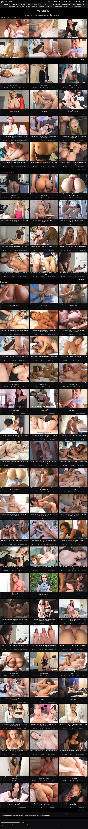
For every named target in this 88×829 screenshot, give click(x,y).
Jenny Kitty (52, 439)
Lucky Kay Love (19, 224)
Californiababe (77, 675)
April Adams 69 (83, 276)
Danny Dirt (24, 224)
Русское (30, 4)
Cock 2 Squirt (52, 166)
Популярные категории (9, 18)
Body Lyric (81, 807)
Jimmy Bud (24, 250)
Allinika (82, 140)
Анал (46, 4)
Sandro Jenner (82, 386)
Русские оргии (38, 4)
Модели (23, 4)
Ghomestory (22, 197)
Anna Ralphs (52, 386)
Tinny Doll (23, 780)
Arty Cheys (83, 491)
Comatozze (23, 360)
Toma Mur (81, 465)
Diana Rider (22, 597)
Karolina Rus (17, 544)
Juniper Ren (19, 728)
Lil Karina (52, 113)
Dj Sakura (20, 702)
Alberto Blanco (83, 675)
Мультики (71, 1)
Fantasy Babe (22, 386)
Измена (34, 6)
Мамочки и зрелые (25, 6)
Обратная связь (15, 822)
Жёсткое (41, 6)
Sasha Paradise (53, 780)
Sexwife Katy (81, 649)
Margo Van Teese (23, 544)
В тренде (3, 282)
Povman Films (24, 334)
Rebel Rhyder (77, 597)
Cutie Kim (23, 413)
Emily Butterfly (82, 250)
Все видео (57, 1)
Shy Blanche (81, 439)
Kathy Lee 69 (76, 276)
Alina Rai (47, 780)
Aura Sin (77, 413)
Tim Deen (52, 518)
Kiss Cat (48, 465)
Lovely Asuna (22, 807)
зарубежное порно (69, 814)
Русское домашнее (12, 6)
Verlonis (53, 623)
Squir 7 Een (52, 197)
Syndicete (81, 166)
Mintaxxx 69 (52, 360)
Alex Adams (24, 140)
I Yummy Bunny (51, 87)
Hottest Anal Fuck (81, 334)
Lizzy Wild (23, 754)
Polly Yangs (52, 140)
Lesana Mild (52, 754)
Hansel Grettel (22, 675)
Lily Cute (82, 87)
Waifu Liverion (52, 597)
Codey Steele (83, 597)
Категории (64, 1)
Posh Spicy (77, 250)
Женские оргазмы (55, 4)
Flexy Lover (22, 518)
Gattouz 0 (81, 224)
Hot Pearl (53, 702)
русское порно (57, 814)
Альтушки (49, 6)
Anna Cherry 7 (18, 334)
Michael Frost (82, 413)
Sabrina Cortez (81, 754)
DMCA (2, 822)
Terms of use (7, 822)
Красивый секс (66, 4)
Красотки (66, 6)
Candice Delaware (51, 307)
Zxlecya (52, 250)
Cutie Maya (22, 465)
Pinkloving (81, 113)
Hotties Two (23, 307)
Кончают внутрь (76, 6)
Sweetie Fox (53, 649)
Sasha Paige (77, 491)
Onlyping (24, 702)
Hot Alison (75, 570)
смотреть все (82, 59)
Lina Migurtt (81, 623)
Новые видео (5, 172)
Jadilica (49, 702)
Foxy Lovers (52, 276)
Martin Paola (81, 197)
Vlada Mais (22, 87)
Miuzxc (23, 439)
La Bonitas (81, 360)
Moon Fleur (48, 649)
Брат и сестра (58, 6)
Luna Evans (48, 224)
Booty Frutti (81, 307)
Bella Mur (50, 623)
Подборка (3, 62)
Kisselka (82, 728)
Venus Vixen (18, 140)
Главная (50, 1)
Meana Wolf (23, 623)
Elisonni (82, 544)
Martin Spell (24, 166)
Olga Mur (49, 675)
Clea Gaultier (19, 250)
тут (61, 15)
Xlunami (53, 728)
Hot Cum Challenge (82, 570)
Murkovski (53, 224)
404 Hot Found (22, 113)
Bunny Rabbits (22, 276)
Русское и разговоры (78, 4)
